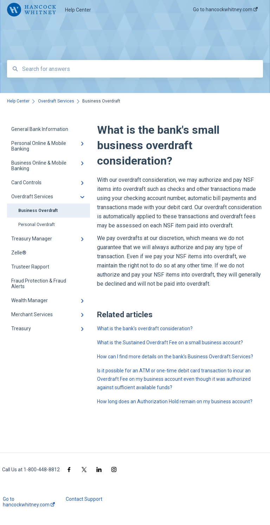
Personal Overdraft (36, 224)
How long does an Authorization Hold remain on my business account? (174, 401)
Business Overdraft (38, 210)
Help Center (78, 10)
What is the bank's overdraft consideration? (145, 328)
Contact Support (84, 499)
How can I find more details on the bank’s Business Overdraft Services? (175, 356)
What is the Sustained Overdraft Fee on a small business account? (170, 342)
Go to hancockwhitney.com (29, 501)
